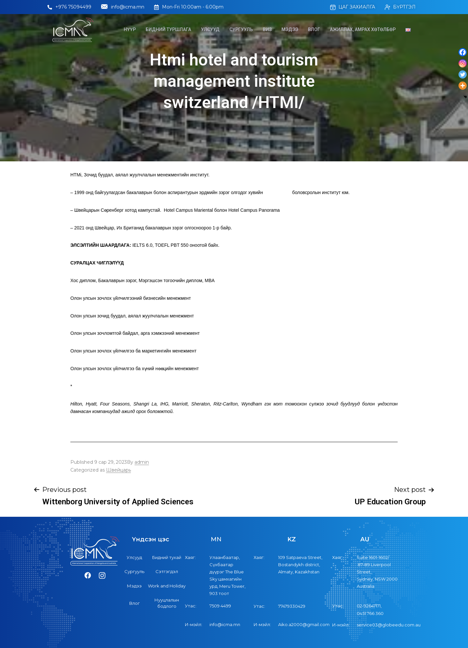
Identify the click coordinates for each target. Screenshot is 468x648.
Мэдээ (289, 29)
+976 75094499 (69, 7)
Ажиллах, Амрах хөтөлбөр (363, 29)
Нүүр (130, 29)
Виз (267, 29)
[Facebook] (463, 52)
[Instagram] (463, 63)
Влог (314, 29)
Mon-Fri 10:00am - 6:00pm (189, 7)
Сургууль (241, 29)
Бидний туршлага (168, 29)
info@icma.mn (122, 7)
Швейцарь (118, 470)
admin (142, 462)
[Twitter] (463, 74)
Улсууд (210, 29)
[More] (463, 85)
